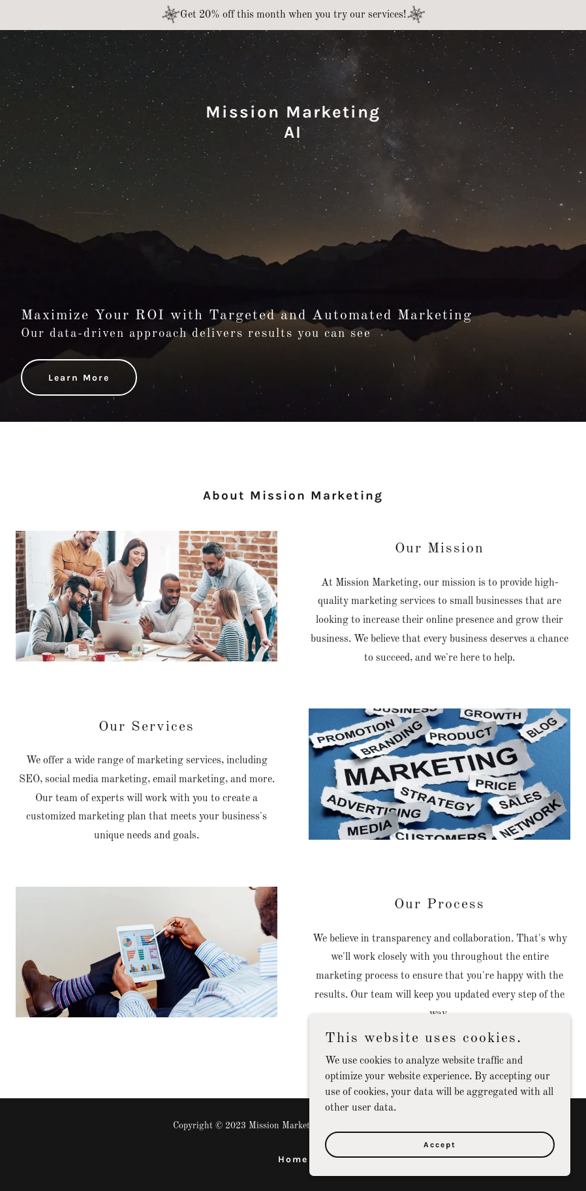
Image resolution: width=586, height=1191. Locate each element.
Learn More (79, 377)
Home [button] (293, 1159)
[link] (293, 135)
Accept (440, 1144)
